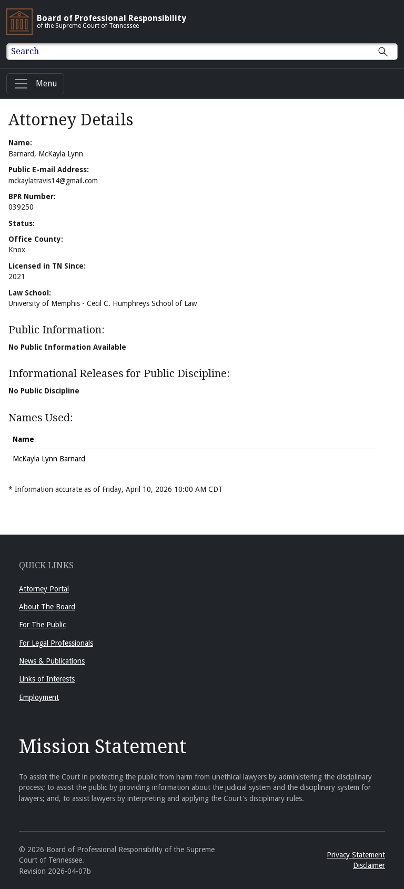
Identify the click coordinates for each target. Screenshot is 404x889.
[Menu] (35, 83)
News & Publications (52, 661)
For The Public (42, 624)
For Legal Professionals (56, 643)
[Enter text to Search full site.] (208, 51)
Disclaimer (369, 865)
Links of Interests (47, 679)
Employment (39, 697)
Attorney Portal (44, 589)
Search (25, 51)
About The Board (47, 606)
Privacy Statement (356, 855)
